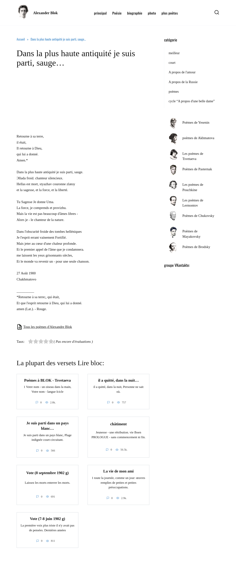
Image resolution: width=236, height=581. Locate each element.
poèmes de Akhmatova (198, 138)
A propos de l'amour (182, 72)
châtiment (118, 424)
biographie (134, 12)
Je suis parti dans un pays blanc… (47, 426)
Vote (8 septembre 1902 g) (47, 473)
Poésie (117, 12)
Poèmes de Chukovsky (198, 216)
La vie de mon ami (118, 471)
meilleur (174, 53)
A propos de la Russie (183, 82)
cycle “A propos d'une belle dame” (192, 101)
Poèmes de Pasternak (197, 169)
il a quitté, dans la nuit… (118, 380)
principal (100, 12)
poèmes (174, 91)
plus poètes (170, 12)
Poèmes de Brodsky (196, 247)
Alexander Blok (45, 13)
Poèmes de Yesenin (195, 122)
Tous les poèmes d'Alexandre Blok (47, 327)
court (172, 62)
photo (152, 12)
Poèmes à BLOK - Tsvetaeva (47, 380)
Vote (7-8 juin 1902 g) (47, 519)
